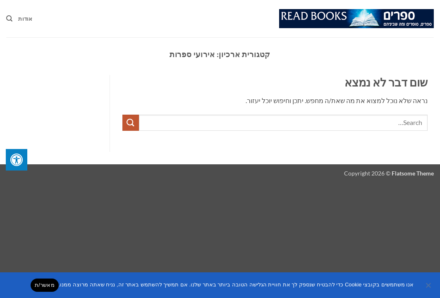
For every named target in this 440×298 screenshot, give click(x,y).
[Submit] (130, 123)
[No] (429, 287)
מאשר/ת (45, 285)
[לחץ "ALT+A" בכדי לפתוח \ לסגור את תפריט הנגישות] (16, 160)
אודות (25, 18)
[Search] (9, 18)
